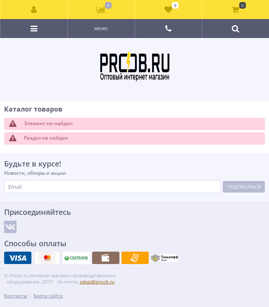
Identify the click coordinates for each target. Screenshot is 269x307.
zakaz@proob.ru (97, 281)
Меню (101, 28)
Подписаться (244, 186)
